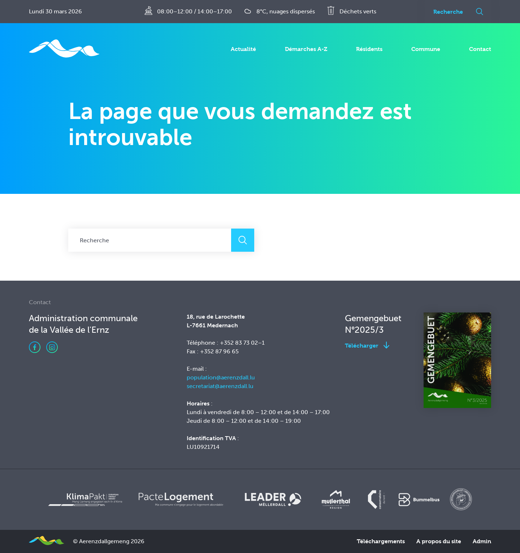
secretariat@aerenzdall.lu (220, 386)
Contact (480, 49)
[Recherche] (446, 11)
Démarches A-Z (306, 49)
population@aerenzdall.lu (221, 377)
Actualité (243, 49)
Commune (425, 49)
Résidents (369, 49)
